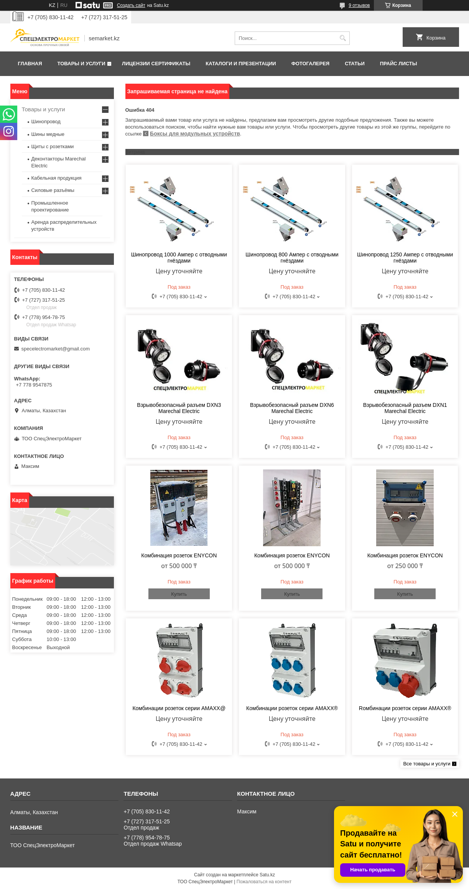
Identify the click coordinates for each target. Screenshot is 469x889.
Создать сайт (131, 5)
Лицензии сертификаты (156, 63)
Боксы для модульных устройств (195, 134)
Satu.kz (267, 874)
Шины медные (48, 134)
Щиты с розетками (52, 146)
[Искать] (343, 38)
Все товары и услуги (426, 764)
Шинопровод (46, 121)
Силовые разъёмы (52, 190)
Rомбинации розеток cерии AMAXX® (405, 708)
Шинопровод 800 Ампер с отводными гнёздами (291, 257)
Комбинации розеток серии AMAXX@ (178, 708)
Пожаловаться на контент (264, 881)
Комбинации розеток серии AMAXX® (292, 708)
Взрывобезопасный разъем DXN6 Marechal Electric (292, 408)
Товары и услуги (81, 63)
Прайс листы (398, 63)
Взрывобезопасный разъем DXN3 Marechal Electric (179, 408)
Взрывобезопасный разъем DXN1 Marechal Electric (405, 408)
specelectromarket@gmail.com (55, 349)
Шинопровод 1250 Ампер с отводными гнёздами (405, 257)
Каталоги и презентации (241, 63)
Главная (30, 63)
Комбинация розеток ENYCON (179, 555)
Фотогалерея (310, 63)
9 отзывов (359, 5)
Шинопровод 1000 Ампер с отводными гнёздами (179, 257)
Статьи (355, 63)
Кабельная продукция (56, 178)
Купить (179, 594)
